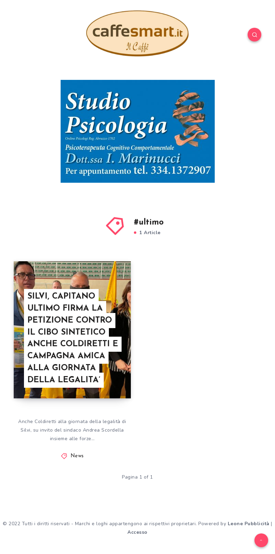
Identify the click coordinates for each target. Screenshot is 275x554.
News (77, 456)
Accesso (137, 532)
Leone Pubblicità (249, 523)
